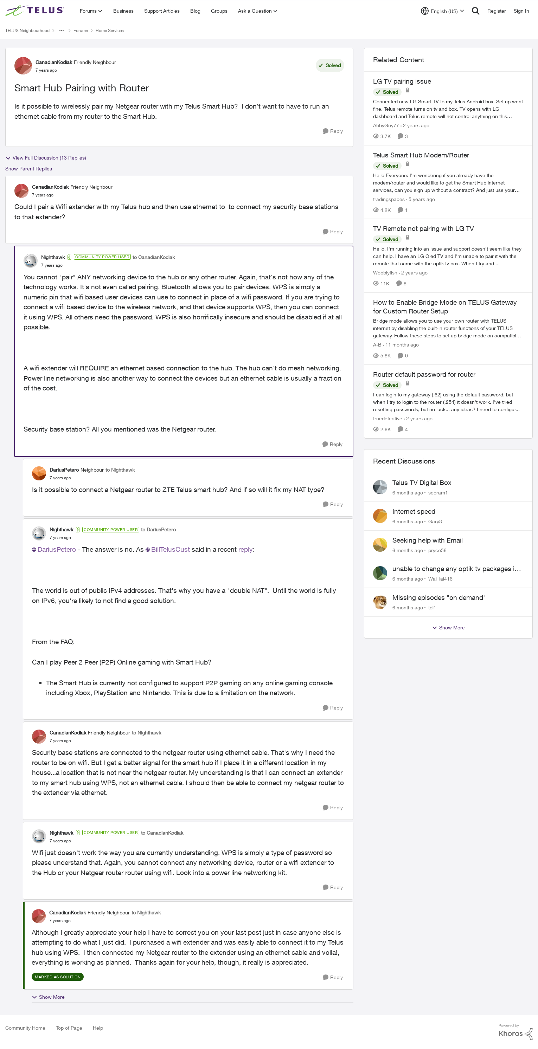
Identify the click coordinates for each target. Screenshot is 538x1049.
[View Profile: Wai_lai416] (380, 573)
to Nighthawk (120, 470)
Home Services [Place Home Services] (110, 30)
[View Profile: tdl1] (380, 602)
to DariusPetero (158, 529)
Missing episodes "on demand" (439, 597)
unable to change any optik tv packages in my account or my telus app (455, 569)
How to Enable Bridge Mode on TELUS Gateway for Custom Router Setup (445, 306)
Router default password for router (424, 374)
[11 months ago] (401, 344)
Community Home (25, 1028)
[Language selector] (442, 11)
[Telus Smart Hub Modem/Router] (448, 182)
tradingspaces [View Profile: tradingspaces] (389, 199)
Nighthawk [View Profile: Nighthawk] (53, 257)
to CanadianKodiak (154, 257)
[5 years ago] (420, 198)
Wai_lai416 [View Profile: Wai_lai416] (440, 579)
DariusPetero (57, 549)
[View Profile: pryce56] (380, 545)
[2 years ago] (415, 125)
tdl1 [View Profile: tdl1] (432, 607)
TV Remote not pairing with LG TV (423, 228)
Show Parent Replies (28, 168)
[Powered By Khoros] (516, 1032)
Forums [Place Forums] (80, 30)
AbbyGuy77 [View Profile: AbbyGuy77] (386, 125)
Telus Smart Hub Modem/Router (421, 155)
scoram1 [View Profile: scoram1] (438, 493)
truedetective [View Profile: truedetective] (387, 418)
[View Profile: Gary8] (380, 516)
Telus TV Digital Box (421, 482)
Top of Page (69, 1028)
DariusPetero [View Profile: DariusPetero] (64, 470)
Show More (48, 997)
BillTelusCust (170, 549)
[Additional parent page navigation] (61, 30)
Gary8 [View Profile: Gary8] (435, 521)
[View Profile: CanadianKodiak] (23, 66)
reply (245, 549)
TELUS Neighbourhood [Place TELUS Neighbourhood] (27, 30)
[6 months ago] (407, 492)
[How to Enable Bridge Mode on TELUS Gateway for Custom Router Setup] (448, 328)
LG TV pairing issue (402, 81)
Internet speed (413, 511)
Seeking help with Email (427, 540)
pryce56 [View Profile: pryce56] (437, 550)
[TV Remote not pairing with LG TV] (448, 256)
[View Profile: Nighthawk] (31, 261)
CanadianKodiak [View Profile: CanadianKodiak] (54, 62)
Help (98, 1028)
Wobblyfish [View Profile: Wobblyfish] (385, 273)
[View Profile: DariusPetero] (39, 473)
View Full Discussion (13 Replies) (45, 158)
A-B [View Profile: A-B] (377, 345)
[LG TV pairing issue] (448, 109)
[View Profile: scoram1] (380, 487)
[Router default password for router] (448, 402)
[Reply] (332, 131)
